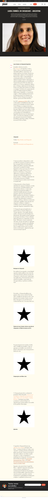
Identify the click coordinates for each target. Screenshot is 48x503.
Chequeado (17, 68)
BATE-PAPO (40, 1)
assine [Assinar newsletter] (43, 484)
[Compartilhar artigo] (11, 67)
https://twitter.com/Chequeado (24, 139)
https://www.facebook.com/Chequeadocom (23, 144)
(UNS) (23, 460)
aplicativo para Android (19, 447)
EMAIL (44, 1)
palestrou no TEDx (22, 101)
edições (14, 4)
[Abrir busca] (42, 4)
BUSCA (35, 1)
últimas (19, 4)
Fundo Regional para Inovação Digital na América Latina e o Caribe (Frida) (24, 462)
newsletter (24, 4)
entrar (31, 4)
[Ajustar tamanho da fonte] (11, 65)
